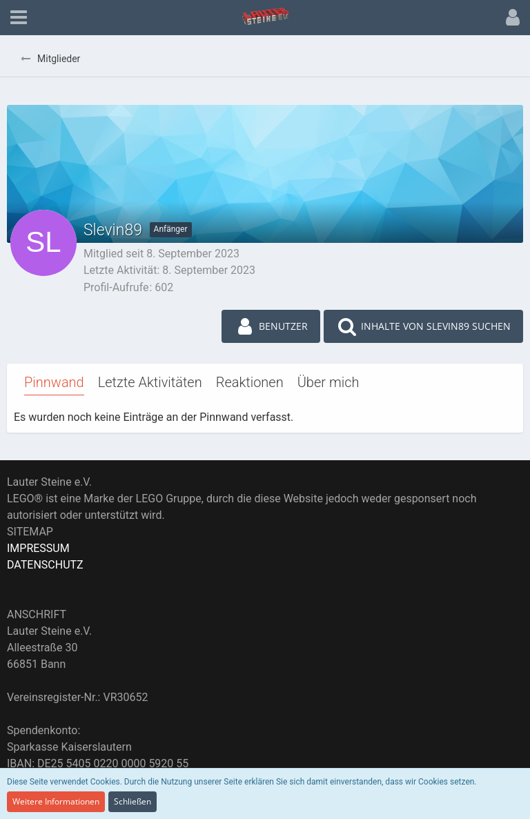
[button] (18, 17)
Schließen (132, 801)
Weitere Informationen (55, 801)
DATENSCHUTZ (45, 564)
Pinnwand (54, 382)
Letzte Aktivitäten (150, 382)
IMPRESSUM (38, 548)
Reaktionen (250, 382)
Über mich (328, 382)
